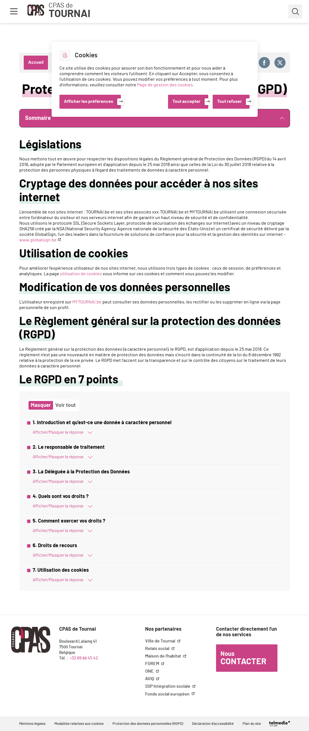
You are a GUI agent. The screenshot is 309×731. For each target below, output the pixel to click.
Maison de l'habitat (163, 656)
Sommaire (154, 118)
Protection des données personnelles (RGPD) (147, 724)
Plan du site (252, 724)
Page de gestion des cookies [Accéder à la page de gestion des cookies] (165, 85)
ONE (150, 671)
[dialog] (155, 79)
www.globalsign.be (38, 240)
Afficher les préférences (88, 101)
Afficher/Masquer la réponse (62, 432)
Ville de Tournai (160, 641)
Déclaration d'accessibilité (213, 724)
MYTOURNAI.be (87, 302)
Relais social (157, 648)
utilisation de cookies (81, 274)
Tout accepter (186, 101)
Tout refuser (229, 101)
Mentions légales (32, 724)
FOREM (152, 663)
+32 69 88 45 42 (84, 658)
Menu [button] (14, 11)
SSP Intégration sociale (168, 686)
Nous (243, 658)
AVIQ (150, 679)
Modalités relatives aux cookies (79, 724)
